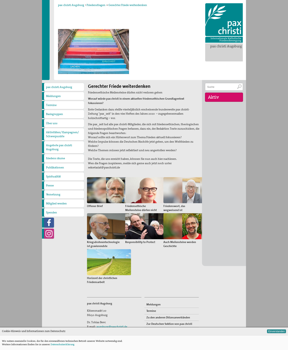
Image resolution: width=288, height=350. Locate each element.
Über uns (51, 123)
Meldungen (53, 96)
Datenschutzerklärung (62, 344)
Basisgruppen (54, 114)
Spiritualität (53, 176)
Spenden (51, 212)
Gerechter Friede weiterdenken (127, 5)
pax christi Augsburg (226, 46)
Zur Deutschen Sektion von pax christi (169, 324)
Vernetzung (53, 194)
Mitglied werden (56, 203)
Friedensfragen (96, 5)
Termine (51, 105)
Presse (50, 185)
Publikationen (55, 167)
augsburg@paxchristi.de (111, 326)
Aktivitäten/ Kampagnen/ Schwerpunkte (62, 134)
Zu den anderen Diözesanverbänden (168, 317)
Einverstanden (276, 331)
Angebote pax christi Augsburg (59, 147)
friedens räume (55, 158)
